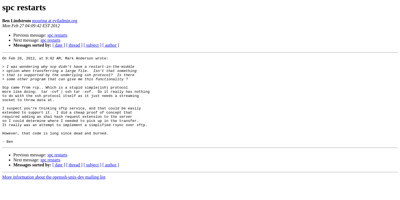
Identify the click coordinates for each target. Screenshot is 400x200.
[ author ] (110, 45)
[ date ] (58, 45)
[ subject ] (92, 45)
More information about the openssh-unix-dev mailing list (54, 194)
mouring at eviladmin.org (54, 20)
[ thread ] (74, 45)
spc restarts (58, 35)
